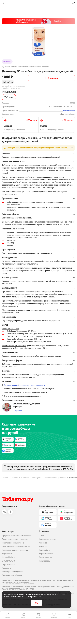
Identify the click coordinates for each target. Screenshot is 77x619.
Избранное (54, 617)
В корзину (53, 78)
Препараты (7, 568)
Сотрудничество (46, 557)
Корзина (38, 617)
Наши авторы (44, 561)
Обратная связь (8, 564)
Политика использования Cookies (16, 546)
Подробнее (17, 410)
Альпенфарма (69, 110)
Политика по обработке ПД (13, 543)
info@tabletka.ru (8, 557)
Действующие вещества (12, 571)
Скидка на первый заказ (12, 575)
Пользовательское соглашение (15, 539)
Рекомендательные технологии (15, 550)
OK (36, 603)
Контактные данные (47, 539)
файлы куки (50, 594)
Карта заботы (44, 550)
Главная (7, 617)
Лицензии (43, 543)
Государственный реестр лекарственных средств (24, 385)
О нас (41, 535)
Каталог (23, 617)
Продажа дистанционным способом (17, 535)
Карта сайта (7, 553)
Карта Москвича (46, 553)
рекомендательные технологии (29, 594)
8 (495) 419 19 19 (8, 561)
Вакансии (43, 546)
